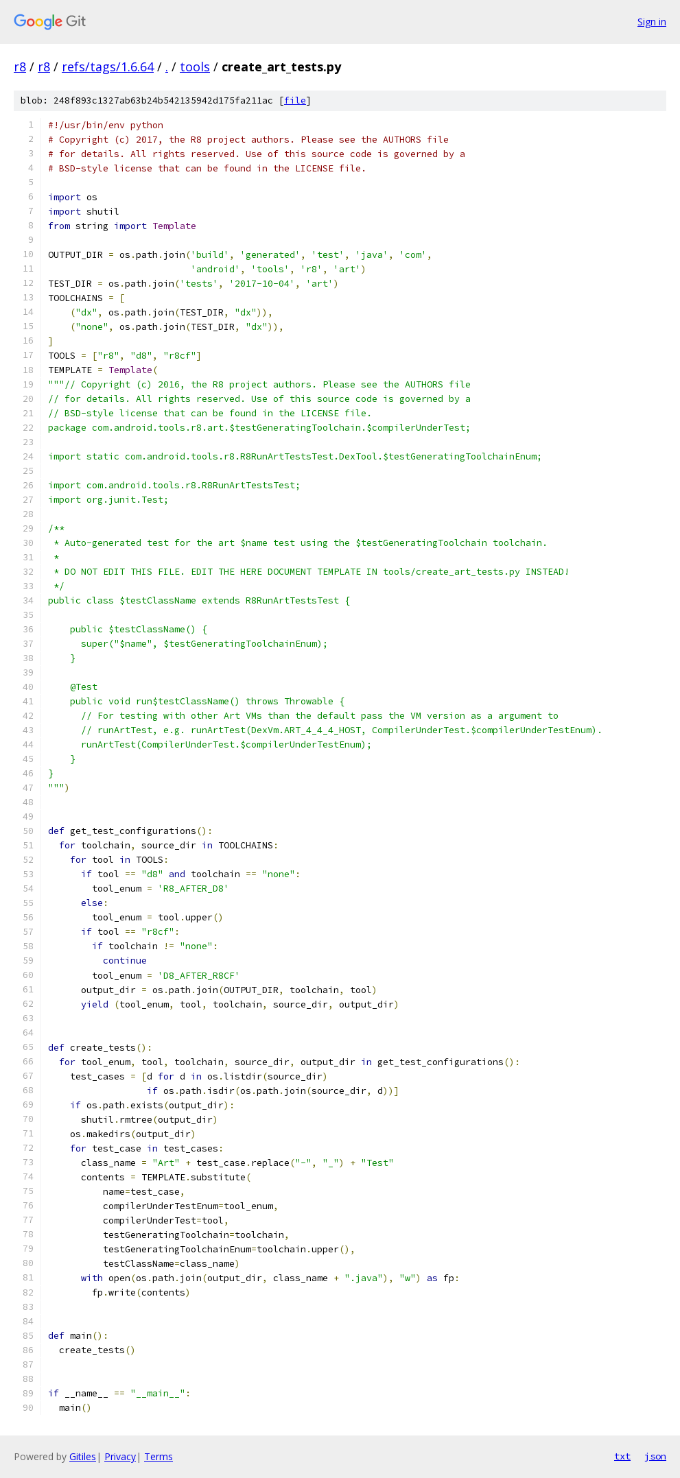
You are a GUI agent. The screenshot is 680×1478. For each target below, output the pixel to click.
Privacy (120, 1456)
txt (622, 1456)
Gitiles (82, 1456)
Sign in (651, 21)
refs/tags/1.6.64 (108, 66)
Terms (158, 1456)
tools (195, 66)
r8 (20, 66)
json (655, 1456)
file (295, 100)
